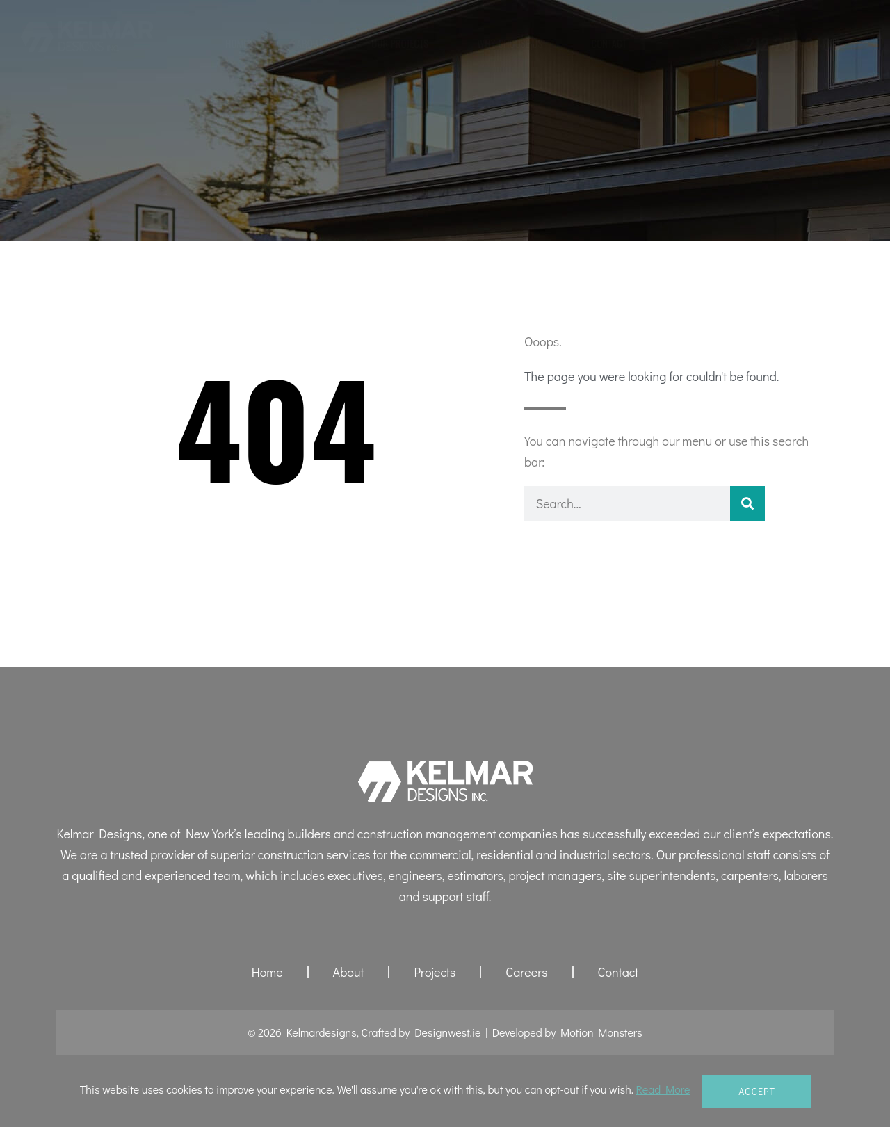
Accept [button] (756, 1091)
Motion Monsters (601, 1032)
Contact (608, 43)
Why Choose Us (509, 43)
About (310, 43)
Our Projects (399, 43)
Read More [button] (663, 1089)
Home (236, 43)
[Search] (747, 503)
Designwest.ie (447, 1032)
